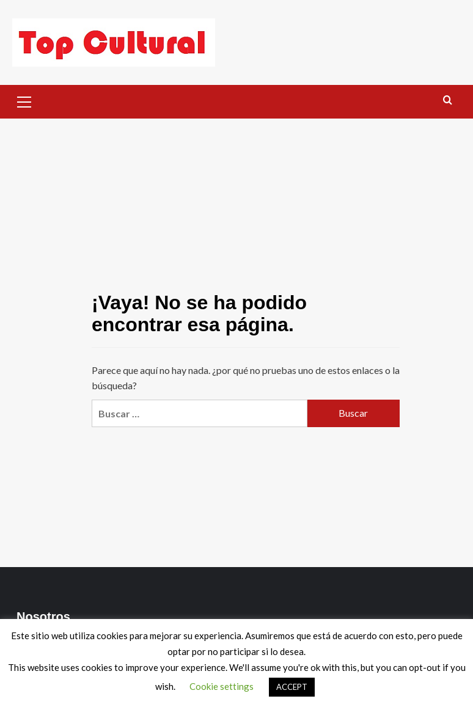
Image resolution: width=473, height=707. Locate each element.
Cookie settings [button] (221, 686)
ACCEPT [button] (291, 687)
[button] (24, 100)
